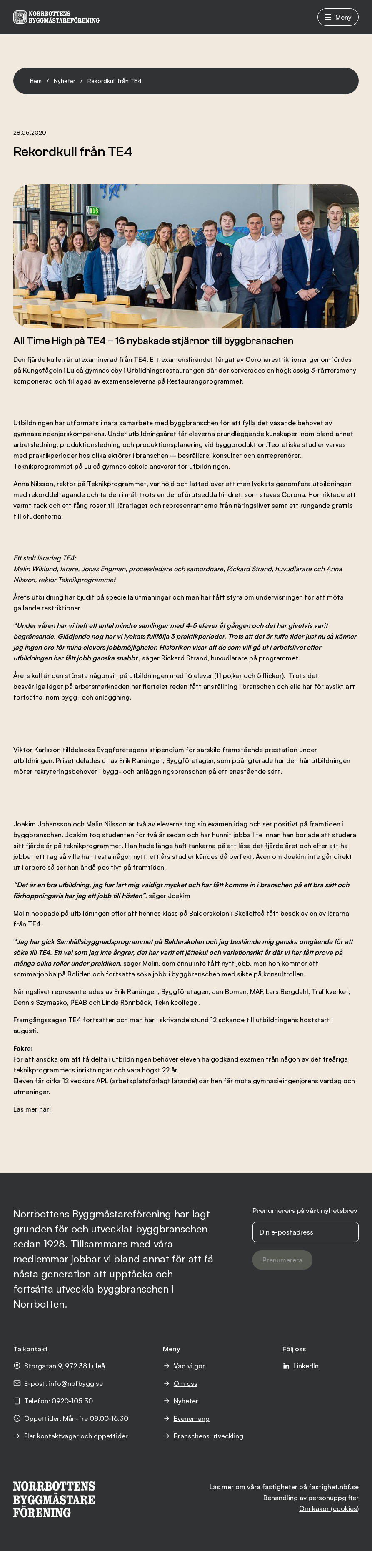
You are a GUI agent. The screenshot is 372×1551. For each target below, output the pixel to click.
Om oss (180, 1383)
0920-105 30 (72, 1401)
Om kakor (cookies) (329, 1508)
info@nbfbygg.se (76, 1383)
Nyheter (64, 80)
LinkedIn (300, 1366)
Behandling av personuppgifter (311, 1497)
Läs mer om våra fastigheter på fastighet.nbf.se (284, 1487)
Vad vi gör (184, 1366)
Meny (338, 17)
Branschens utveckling (203, 1436)
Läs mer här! (32, 1109)
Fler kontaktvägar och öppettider (70, 1436)
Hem (36, 80)
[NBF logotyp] (56, 17)
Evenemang (186, 1418)
